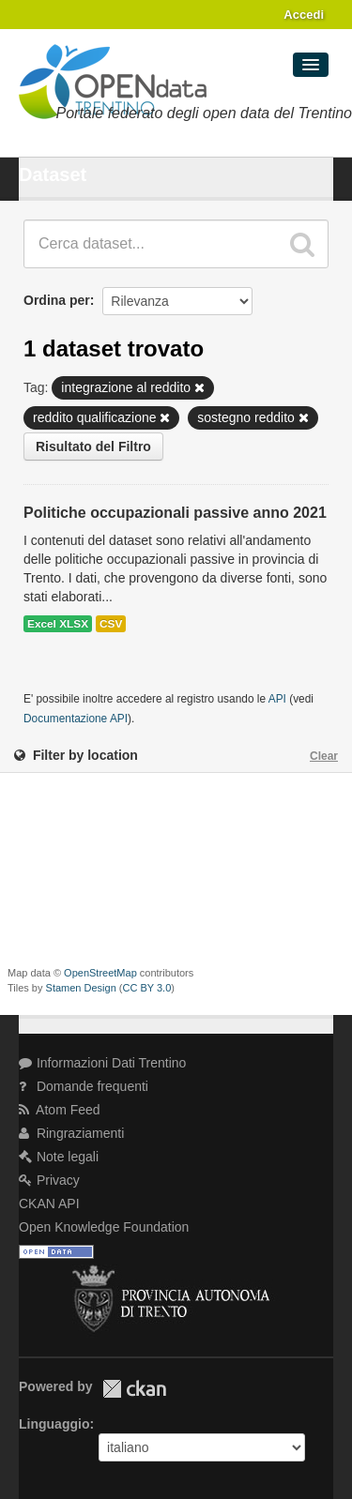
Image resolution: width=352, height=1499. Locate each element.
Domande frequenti (83, 1086)
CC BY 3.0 (147, 987)
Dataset (52, 174)
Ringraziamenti (71, 1133)
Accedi (303, 15)
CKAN (134, 1389)
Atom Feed (59, 1109)
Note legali (59, 1156)
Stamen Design (81, 987)
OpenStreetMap (100, 972)
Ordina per (56, 300)
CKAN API (49, 1203)
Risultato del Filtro (93, 446)
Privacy (49, 1180)
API (277, 698)
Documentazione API (75, 718)
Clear (324, 756)
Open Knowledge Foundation (104, 1226)
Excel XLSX (57, 623)
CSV (110, 623)
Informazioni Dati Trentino (102, 1062)
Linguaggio (54, 1423)
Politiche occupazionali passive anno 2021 (175, 513)
